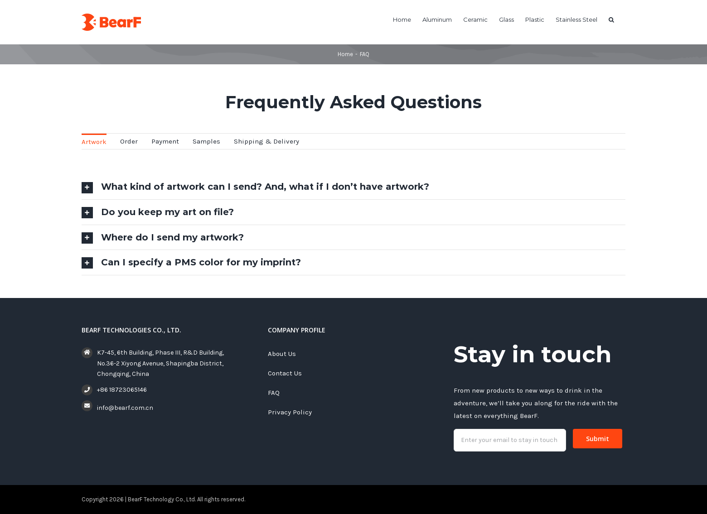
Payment (165, 141)
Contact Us (285, 373)
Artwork (94, 142)
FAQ (274, 393)
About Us (282, 354)
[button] (611, 19)
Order (129, 141)
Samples (206, 141)
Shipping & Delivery (266, 141)
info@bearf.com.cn (125, 408)
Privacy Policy (290, 412)
